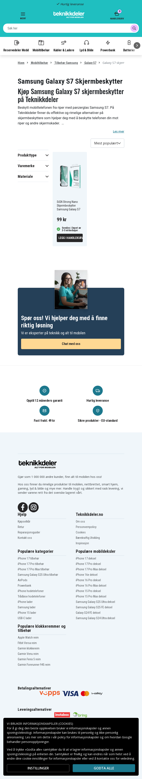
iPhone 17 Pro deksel (88, 564)
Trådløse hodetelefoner (31, 596)
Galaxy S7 (90, 62)
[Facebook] (23, 507)
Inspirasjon (82, 543)
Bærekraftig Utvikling (88, 537)
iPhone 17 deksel (86, 558)
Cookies (81, 532)
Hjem (21, 62)
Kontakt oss (25, 537)
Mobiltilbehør (41, 45)
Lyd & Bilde (86, 45)
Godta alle (104, 768)
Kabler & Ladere (63, 45)
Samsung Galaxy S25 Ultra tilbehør (38, 574)
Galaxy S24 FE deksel (88, 612)
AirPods (22, 580)
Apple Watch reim (28, 637)
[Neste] (137, 45)
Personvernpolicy (86, 527)
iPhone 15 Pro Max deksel (91, 596)
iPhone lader (25, 602)
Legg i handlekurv (70, 238)
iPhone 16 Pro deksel (88, 580)
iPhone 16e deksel (87, 574)
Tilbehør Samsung (66, 62)
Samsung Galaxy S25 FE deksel (94, 607)
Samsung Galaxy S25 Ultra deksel (95, 602)
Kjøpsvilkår (24, 521)
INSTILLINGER (38, 768)
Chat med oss (71, 344)
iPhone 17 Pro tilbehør (31, 564)
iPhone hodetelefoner (31, 591)
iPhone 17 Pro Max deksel (91, 569)
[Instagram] (34, 507)
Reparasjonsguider (29, 532)
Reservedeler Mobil (16, 45)
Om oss (80, 521)
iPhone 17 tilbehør (28, 558)
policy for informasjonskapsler (78, 737)
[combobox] (71, 28)
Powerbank (107, 45)
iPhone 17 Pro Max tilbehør (33, 569)
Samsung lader (27, 607)
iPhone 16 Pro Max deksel (91, 585)
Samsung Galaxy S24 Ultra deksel (95, 618)
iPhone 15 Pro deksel (88, 591)
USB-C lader (25, 618)
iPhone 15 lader (27, 612)
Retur (21, 527)
